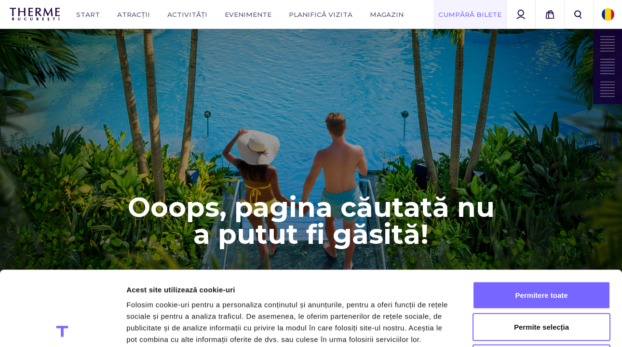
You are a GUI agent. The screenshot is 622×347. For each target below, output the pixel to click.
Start (88, 14)
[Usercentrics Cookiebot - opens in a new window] (62, 328)
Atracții (133, 14)
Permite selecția (541, 252)
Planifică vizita (320, 14)
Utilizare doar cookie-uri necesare (541, 284)
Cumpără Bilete (469, 14)
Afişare (482, 328)
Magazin (387, 14)
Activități (187, 14)
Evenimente (248, 14)
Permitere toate (541, 220)
